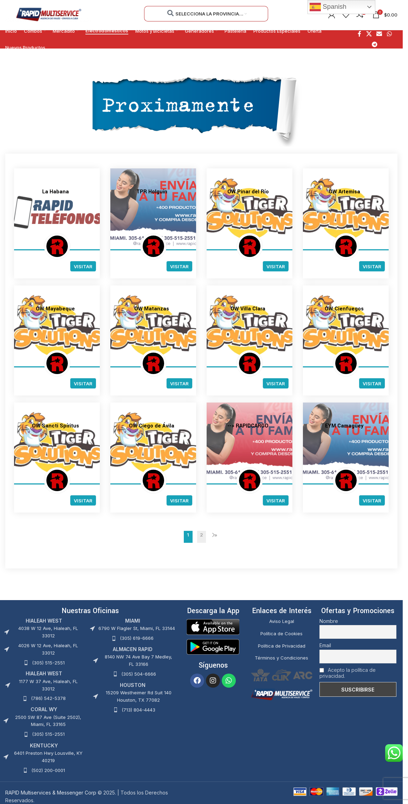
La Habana (55, 191)
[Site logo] (48, 14)
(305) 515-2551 (48, 662)
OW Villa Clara (248, 309)
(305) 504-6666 (138, 674)
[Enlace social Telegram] (375, 44)
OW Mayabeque (55, 309)
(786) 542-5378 (48, 698)
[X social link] (369, 34)
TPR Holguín (151, 191)
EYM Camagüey (344, 426)
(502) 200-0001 (48, 770)
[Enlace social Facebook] (359, 34)
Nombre (328, 621)
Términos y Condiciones (281, 658)
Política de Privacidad (281, 646)
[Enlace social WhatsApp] (389, 34)
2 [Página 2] (201, 535)
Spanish (328, 7)
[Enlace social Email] (379, 34)
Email (325, 646)
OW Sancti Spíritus (55, 426)
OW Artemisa (344, 191)
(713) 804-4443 (138, 710)
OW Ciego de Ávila (151, 426)
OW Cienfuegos (344, 309)
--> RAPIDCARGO (247, 426)
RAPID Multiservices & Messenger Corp (50, 793)
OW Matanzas (151, 309)
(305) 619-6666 (137, 638)
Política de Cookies (281, 633)
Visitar (83, 266)
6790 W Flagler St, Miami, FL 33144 (136, 628)
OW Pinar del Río (248, 191)
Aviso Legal (281, 621)
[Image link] (213, 627)
